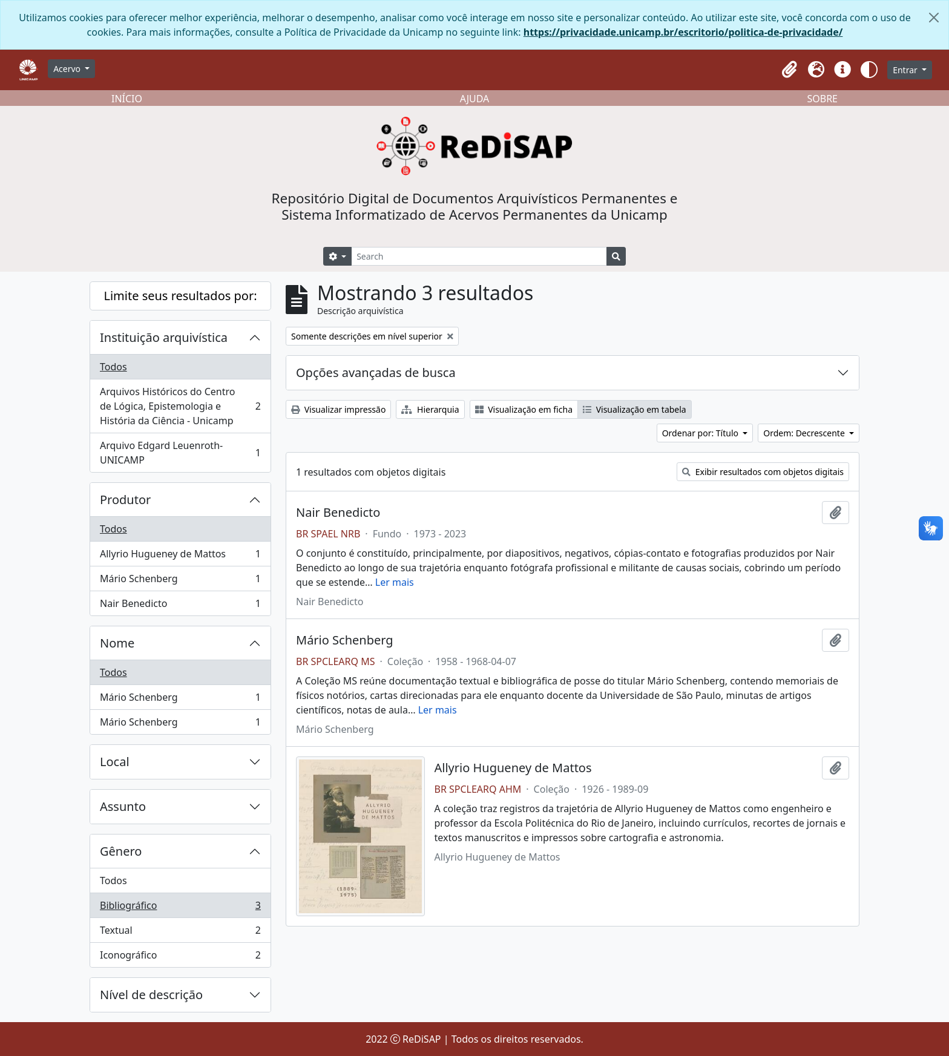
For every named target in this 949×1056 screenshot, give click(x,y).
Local (115, 761)
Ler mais (394, 582)
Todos (113, 366)
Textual (180, 933)
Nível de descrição (151, 994)
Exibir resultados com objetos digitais (763, 471)
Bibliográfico (180, 908)
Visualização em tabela (634, 409)
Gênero (121, 851)
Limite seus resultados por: (180, 295)
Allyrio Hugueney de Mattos (180, 556)
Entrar (906, 70)
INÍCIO (126, 98)
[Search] (479, 256)
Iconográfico (180, 957)
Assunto (123, 806)
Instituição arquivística (164, 337)
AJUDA (475, 98)
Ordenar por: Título (701, 433)
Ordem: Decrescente (805, 433)
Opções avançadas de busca (376, 372)
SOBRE (822, 98)
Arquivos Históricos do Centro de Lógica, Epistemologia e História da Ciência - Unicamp (180, 406)
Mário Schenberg (180, 581)
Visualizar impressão (338, 409)
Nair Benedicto (180, 605)
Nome (117, 643)
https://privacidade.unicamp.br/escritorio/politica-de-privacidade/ (683, 32)
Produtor (125, 499)
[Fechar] (933, 17)
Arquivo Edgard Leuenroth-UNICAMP (180, 453)
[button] (789, 69)
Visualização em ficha (524, 409)
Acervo (68, 68)
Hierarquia (430, 409)
